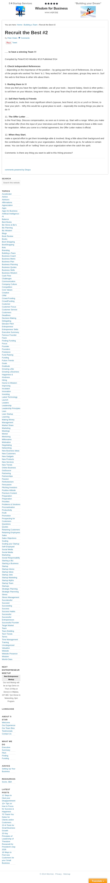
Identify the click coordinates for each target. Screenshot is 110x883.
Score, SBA (7, 782)
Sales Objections (9, 538)
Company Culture (9, 284)
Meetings (6, 431)
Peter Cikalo (12, 38)
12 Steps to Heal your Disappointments (9, 798)
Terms (4, 637)
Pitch (4, 753)
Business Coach (9, 256)
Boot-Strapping (8, 242)
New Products (8, 459)
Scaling (5, 541)
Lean (4, 411)
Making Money (8, 420)
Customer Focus (9, 307)
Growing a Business (10, 372)
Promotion (6, 516)
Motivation (6, 442)
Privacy (58, 874)
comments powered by (18, 170)
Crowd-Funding (8, 298)
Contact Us (6, 734)
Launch (5, 400)
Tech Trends (7, 634)
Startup (5, 566)
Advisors (5, 199)
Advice (5, 197)
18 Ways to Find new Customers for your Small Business (8, 857)
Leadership (6, 405)
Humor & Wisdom (9, 383)
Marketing (6, 428)
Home (19, 25)
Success (5, 608)
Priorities (5, 501)
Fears (4, 338)
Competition (7, 287)
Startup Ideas (7, 572)
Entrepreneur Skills (10, 329)
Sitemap (66, 874)
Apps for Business (9, 211)
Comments (25, 38)
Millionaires (7, 439)
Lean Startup (7, 414)
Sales (4, 535)
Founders (6, 349)
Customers (6, 312)
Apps (4, 208)
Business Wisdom (9, 273)
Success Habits (8, 611)
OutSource (6, 470)
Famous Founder (9, 335)
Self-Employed (8, 547)
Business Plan (8, 261)
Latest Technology (9, 397)
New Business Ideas (10, 451)
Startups (5, 586)
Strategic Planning (10, 589)
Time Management (10, 639)
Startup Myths (8, 580)
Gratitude (6, 366)
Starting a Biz (7, 560)
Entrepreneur (7, 326)
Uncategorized (8, 645)
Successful (6, 614)
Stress (4, 594)
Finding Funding (9, 341)
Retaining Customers (11, 530)
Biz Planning (7, 228)
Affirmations (7, 202)
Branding (6, 250)
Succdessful (7, 600)
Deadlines (6, 315)
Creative (5, 293)
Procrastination (8, 507)
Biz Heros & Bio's (9, 225)
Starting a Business (10, 563)
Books (4, 239)
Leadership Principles (11, 408)
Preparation (7, 496)
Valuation (6, 648)
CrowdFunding (8, 301)
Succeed (5, 603)
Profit (4, 513)
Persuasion (7, 485)
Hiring (4, 380)
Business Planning (10, 264)
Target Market (8, 625)
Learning (5, 417)
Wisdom (5, 656)
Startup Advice (8, 569)
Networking (7, 448)
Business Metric (9, 259)
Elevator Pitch (8, 324)
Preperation (7, 499)
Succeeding (7, 606)
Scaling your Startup (10, 544)
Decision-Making (9, 318)
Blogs (4, 233)
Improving (6, 386)
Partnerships (7, 476)
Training (5, 642)
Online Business (9, 468)
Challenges (7, 278)
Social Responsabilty (11, 558)
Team (4, 628)
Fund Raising (7, 355)
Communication (8, 281)
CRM (4, 295)
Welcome (6, 722)
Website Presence (9, 654)
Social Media (7, 549)
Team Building (8, 631)
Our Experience (8, 725)
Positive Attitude (9, 490)
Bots (4, 247)
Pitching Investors (9, 487)
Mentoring (6, 436)
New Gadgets (8, 456)
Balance (5, 219)
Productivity (7, 510)
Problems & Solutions (11, 504)
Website (5, 651)
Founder (5, 346)
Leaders (5, 403)
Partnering (6, 473)
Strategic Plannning (10, 592)
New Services (8, 462)
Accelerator (7, 194)
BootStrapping (8, 245)
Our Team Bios (8, 728)
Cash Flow (6, 276)
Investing (6, 394)
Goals (4, 363)
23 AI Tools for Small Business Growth (8, 828)
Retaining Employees (11, 532)
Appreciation (7, 205)
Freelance (6, 352)
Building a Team (30, 25)
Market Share (7, 425)
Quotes (5, 527)
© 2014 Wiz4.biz (47, 874)
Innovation (6, 391)
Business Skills (8, 270)
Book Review (7, 236)
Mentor (5, 434)
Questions (6, 524)
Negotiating (7, 445)
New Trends (7, 465)
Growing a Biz (8, 369)
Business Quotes (9, 267)
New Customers (9, 453)
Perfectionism (8, 482)
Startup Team (7, 583)
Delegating (6, 321)
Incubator (6, 388)
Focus (4, 343)
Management (7, 422)
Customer (6, 304)
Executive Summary (10, 332)
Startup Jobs (7, 575)
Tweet (14, 43)
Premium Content (9, 493)
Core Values (7, 290)
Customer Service (9, 310)
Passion (5, 479)
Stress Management (10, 597)
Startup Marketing (9, 577)
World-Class (7, 659)
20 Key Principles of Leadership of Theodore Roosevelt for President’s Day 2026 (8, 841)
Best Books (7, 222)
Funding (5, 358)
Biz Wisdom (7, 230)
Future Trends (8, 360)
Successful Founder (10, 622)
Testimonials (7, 731)
